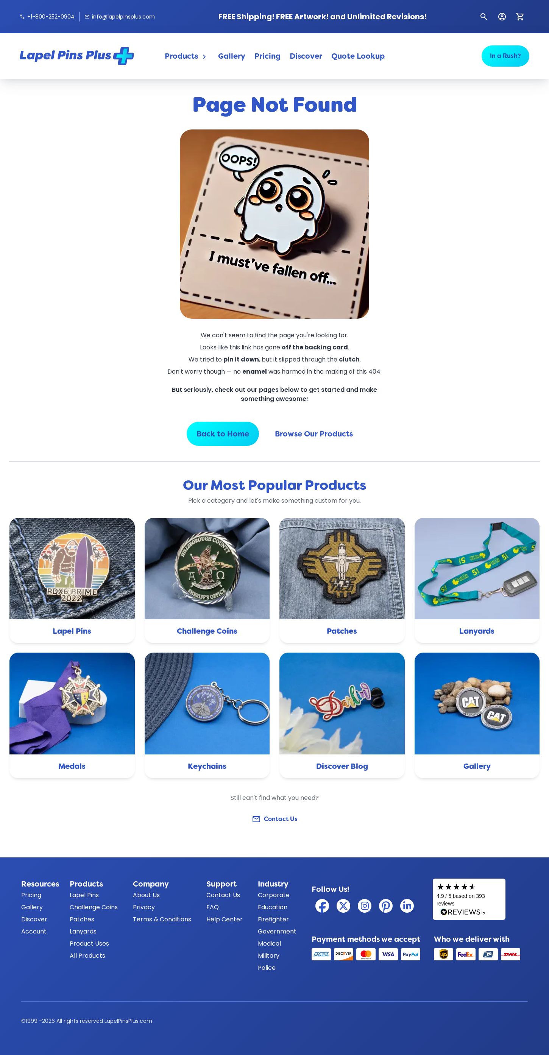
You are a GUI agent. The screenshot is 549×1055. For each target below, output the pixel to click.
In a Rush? (505, 56)
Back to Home (223, 434)
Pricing (267, 56)
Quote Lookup (358, 56)
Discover (306, 56)
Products (187, 56)
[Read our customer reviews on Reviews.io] (469, 899)
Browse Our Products (314, 434)
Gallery (231, 56)
